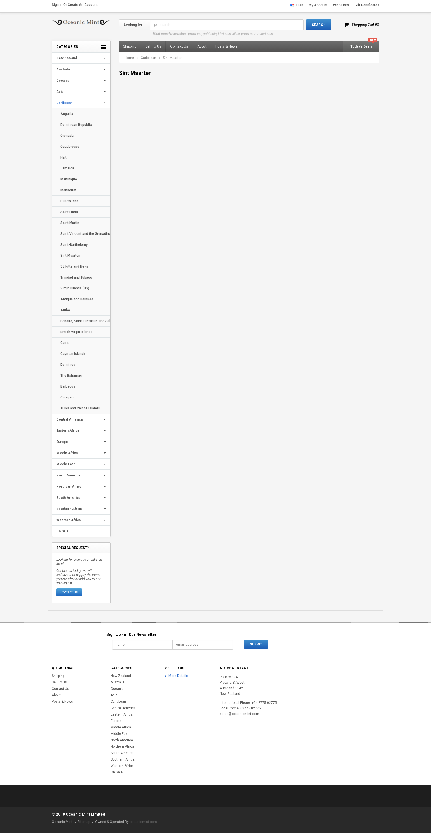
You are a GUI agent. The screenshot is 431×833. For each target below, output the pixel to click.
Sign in (57, 5)
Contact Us (69, 592)
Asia (59, 92)
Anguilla (66, 114)
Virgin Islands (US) (74, 288)
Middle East (65, 464)
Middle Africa (67, 453)
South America (68, 498)
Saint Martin (69, 223)
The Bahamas (71, 375)
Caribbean (64, 103)
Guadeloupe (69, 146)
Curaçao (67, 397)
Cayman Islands (73, 354)
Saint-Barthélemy (74, 245)
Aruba (65, 310)
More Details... (179, 676)
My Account (318, 5)
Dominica (67, 365)
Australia (63, 69)
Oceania (62, 80)
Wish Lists (341, 5)
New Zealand (66, 58)
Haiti (63, 157)
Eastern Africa (67, 431)
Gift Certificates (367, 5)
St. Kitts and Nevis (74, 266)
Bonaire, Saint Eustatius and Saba (85, 321)
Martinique (68, 179)
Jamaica (67, 168)
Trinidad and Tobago (76, 277)
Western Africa (68, 520)
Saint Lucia (69, 212)
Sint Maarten (70, 256)
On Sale (62, 531)
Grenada (67, 136)
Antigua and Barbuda (76, 299)
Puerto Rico (69, 201)
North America (68, 475)
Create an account (83, 5)
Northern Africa (68, 487)
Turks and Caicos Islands (80, 408)
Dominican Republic (76, 125)
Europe (62, 442)
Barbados (67, 386)
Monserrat (68, 190)
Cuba (64, 343)
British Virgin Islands (76, 332)
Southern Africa (69, 509)
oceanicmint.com (143, 822)
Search (155, 25)
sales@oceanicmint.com (239, 714)
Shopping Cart (365, 25)
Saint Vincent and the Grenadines (85, 234)
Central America (69, 419)
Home (129, 58)
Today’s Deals (361, 46)
